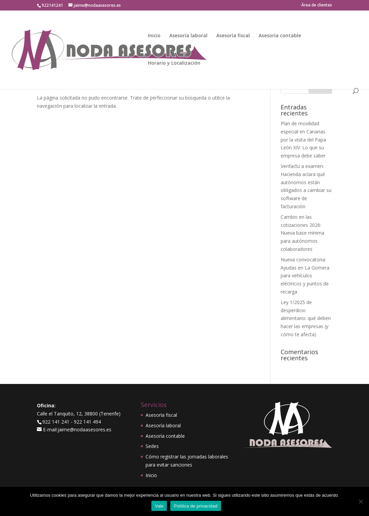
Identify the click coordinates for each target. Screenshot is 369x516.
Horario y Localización (174, 63)
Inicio (154, 36)
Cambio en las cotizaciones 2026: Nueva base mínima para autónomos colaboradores (302, 233)
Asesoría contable (280, 36)
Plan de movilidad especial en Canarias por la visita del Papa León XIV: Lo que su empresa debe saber (303, 139)
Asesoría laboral (188, 36)
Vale (159, 506)
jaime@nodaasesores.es (84, 429)
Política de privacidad (195, 506)
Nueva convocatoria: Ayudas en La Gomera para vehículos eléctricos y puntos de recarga (305, 275)
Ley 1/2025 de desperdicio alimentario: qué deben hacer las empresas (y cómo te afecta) (306, 318)
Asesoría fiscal (233, 36)
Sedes (152, 446)
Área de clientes (316, 5)
